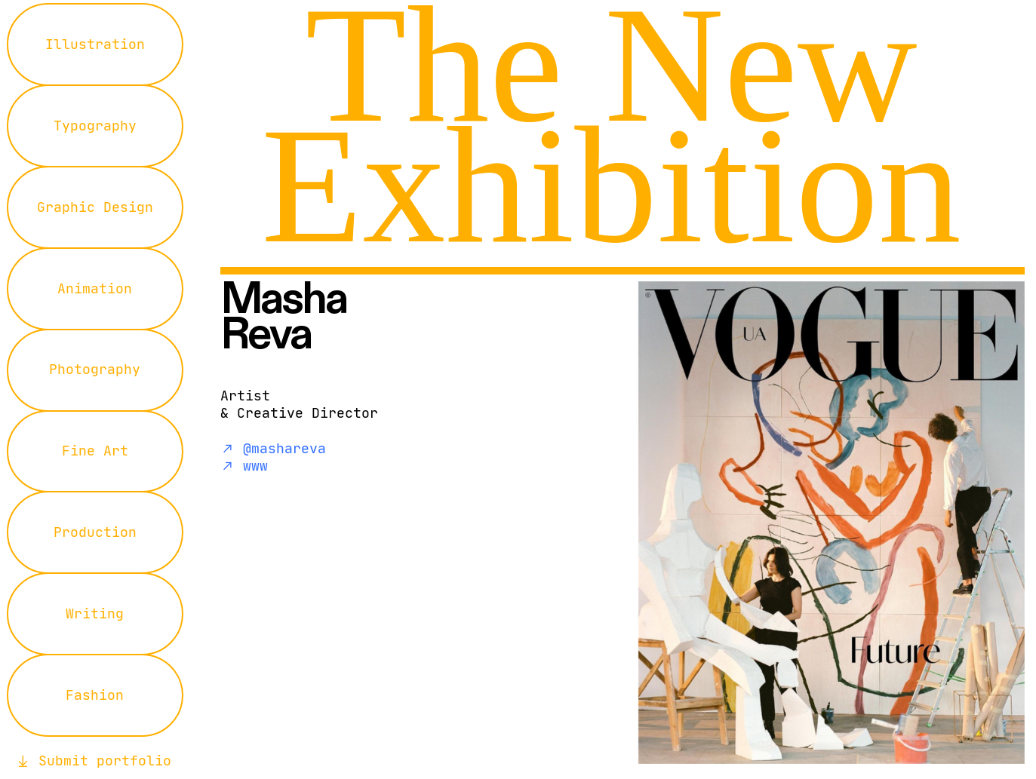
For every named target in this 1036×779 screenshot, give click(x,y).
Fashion (95, 695)
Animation (94, 289)
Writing (95, 614)
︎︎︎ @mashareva (273, 448)
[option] (760, 522)
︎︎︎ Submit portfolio (93, 761)
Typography (95, 126)
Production (95, 532)
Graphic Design (95, 207)
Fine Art (95, 451)
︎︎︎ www (244, 466)
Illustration (95, 44)
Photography (94, 369)
